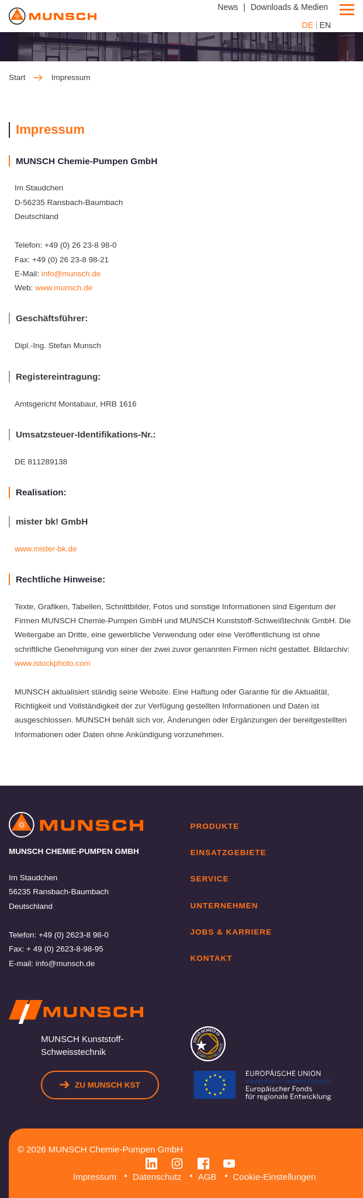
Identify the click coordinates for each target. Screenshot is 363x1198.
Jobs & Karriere (231, 932)
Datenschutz (157, 1177)
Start (26, 77)
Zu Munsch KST (100, 1084)
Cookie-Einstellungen (274, 1177)
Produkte (215, 826)
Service (210, 878)
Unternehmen (224, 905)
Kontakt (212, 958)
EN (325, 25)
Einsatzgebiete (229, 852)
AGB (207, 1177)
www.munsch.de (63, 287)
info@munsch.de (71, 273)
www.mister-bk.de (46, 548)
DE (307, 25)
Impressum (94, 1177)
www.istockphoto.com (53, 663)
